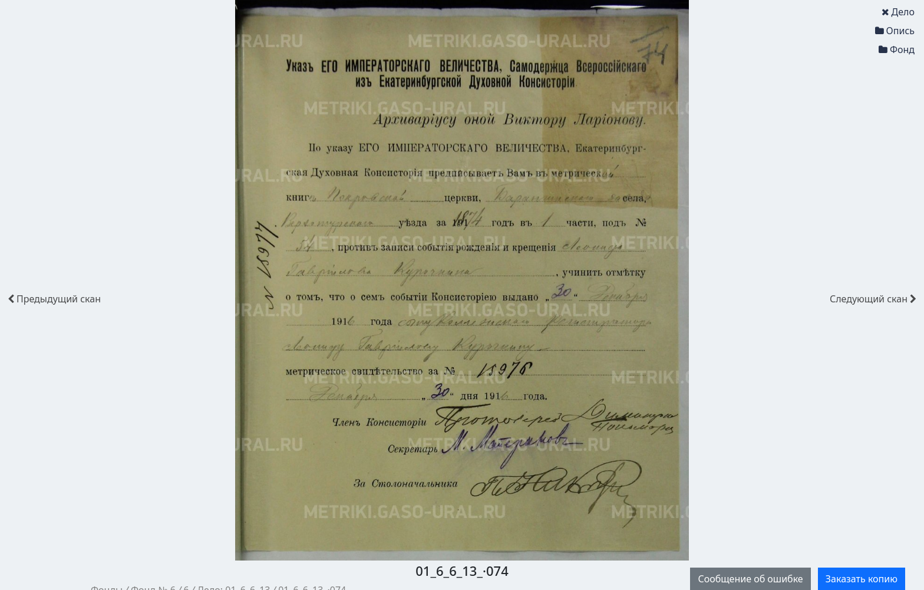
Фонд (897, 49)
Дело (898, 11)
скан (54, 298)
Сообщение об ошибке (750, 578)
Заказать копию (861, 578)
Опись (895, 30)
